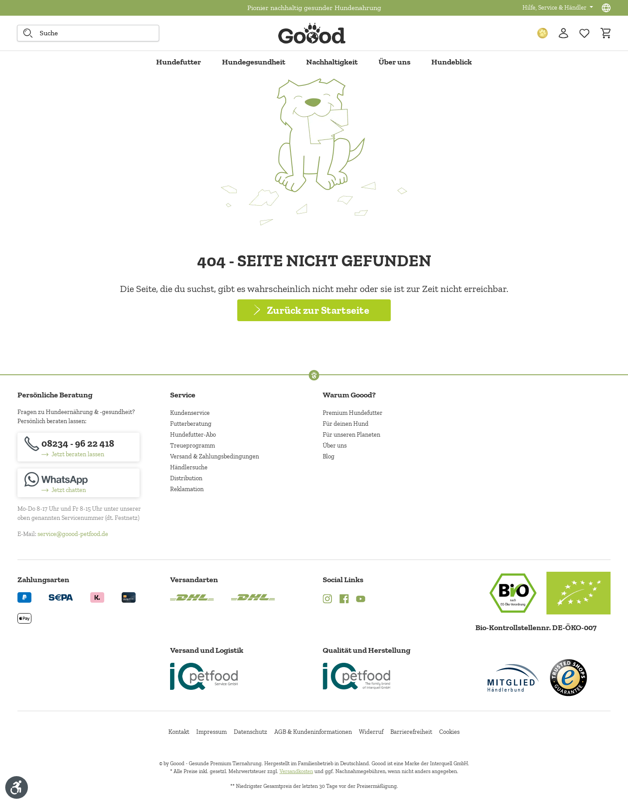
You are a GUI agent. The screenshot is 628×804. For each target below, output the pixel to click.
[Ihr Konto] (563, 33)
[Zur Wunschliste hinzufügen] (584, 33)
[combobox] (88, 33)
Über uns (335, 445)
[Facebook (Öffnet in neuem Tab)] (344, 600)
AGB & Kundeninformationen (313, 732)
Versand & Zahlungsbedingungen (214, 456)
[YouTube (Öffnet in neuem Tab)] (360, 600)
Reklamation (187, 489)
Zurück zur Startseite (318, 310)
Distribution (186, 478)
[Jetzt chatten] (78, 482)
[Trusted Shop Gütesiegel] (568, 677)
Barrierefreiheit (411, 732)
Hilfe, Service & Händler (555, 7)
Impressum (211, 732)
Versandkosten (296, 771)
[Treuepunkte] (542, 33)
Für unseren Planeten (351, 434)
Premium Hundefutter (352, 413)
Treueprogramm (192, 445)
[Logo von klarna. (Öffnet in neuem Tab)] (97, 596)
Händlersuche (189, 467)
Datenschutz (250, 732)
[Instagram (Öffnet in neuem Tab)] (327, 600)
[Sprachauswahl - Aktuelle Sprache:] (606, 8)
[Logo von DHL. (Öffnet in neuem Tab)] (192, 596)
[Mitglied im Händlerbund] (513, 677)
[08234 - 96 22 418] (78, 447)
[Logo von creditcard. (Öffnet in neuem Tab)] (129, 596)
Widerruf (371, 732)
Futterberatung (191, 423)
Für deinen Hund (346, 423)
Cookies (449, 732)
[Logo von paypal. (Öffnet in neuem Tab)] (24, 596)
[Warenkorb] (605, 33)
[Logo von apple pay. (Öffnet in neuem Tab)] (24, 617)
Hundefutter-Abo (193, 434)
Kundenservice (190, 413)
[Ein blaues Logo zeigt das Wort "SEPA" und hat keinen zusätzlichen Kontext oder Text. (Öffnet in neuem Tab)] (61, 596)
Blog (328, 456)
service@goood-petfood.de (73, 534)
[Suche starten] (28, 33)
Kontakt (178, 732)
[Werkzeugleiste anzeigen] (16, 787)
